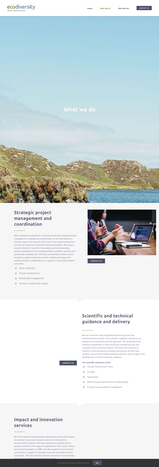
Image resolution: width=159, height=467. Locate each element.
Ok (97, 463)
